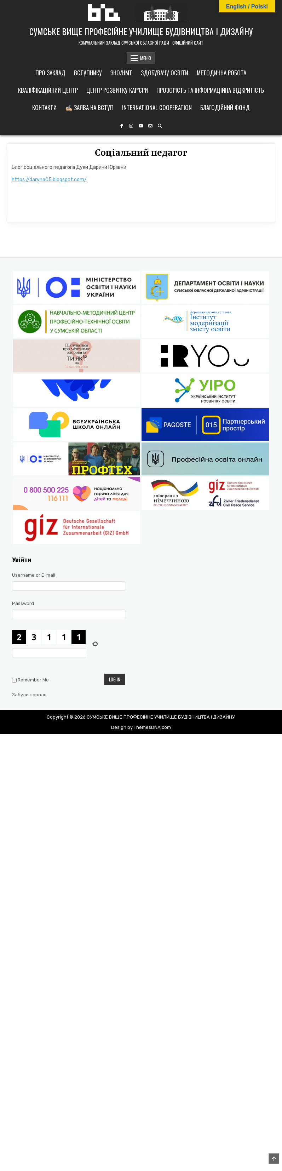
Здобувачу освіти (164, 72)
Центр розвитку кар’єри (117, 90)
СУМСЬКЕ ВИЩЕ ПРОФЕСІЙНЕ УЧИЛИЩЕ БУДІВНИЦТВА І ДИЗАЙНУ (141, 31)
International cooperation (157, 107)
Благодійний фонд (225, 107)
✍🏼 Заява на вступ (89, 107)
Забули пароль (29, 694)
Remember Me (33, 679)
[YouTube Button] (140, 126)
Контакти (44, 107)
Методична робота (221, 72)
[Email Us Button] (150, 126)
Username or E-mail (33, 575)
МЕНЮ (145, 58)
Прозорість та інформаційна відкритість (210, 90)
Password (23, 603)
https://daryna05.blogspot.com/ (49, 180)
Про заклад (50, 72)
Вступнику (88, 72)
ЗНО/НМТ (121, 72)
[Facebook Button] (121, 126)
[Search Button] (160, 126)
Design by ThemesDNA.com (141, 727)
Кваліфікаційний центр (48, 90)
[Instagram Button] (131, 126)
